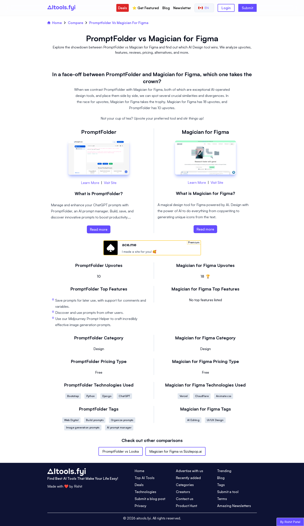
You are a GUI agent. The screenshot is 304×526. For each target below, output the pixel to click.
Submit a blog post (150, 499)
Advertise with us (189, 471)
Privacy (140, 506)
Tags (221, 485)
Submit (247, 8)
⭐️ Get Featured (145, 8)
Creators (183, 492)
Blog (166, 8)
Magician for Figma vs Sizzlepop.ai (175, 451)
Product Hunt (186, 506)
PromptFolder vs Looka (120, 451)
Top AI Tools (145, 478)
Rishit (78, 486)
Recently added (188, 478)
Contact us (184, 499)
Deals (122, 8)
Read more (98, 229)
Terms (222, 499)
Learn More (90, 182)
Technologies (145, 492)
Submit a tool (228, 492)
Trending (224, 471)
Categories (185, 485)
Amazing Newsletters (234, 506)
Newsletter (182, 8)
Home (54, 23)
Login (226, 8)
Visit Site (110, 182)
